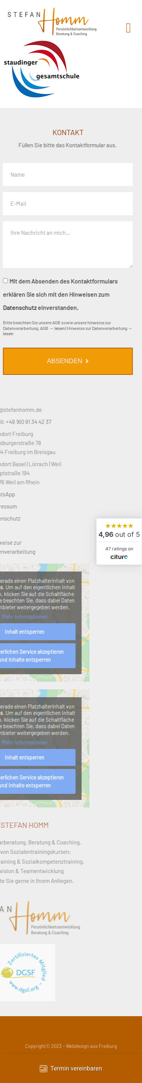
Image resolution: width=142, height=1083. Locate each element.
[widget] (119, 541)
